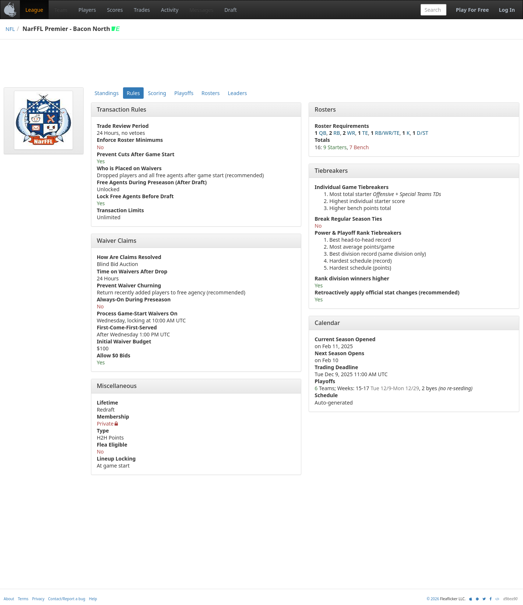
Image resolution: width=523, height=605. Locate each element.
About (9, 598)
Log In (507, 9)
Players (87, 9)
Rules (133, 93)
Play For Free (472, 9)
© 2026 (433, 598)
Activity (169, 9)
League (34, 9)
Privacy (38, 598)
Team (60, 9)
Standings (107, 93)
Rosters (210, 93)
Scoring (157, 93)
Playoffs (183, 93)
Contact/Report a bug (66, 598)
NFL (10, 28)
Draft (230, 9)
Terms (23, 598)
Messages (201, 9)
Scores (115, 9)
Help (93, 598)
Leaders (237, 93)
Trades (142, 9)
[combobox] (433, 9)
